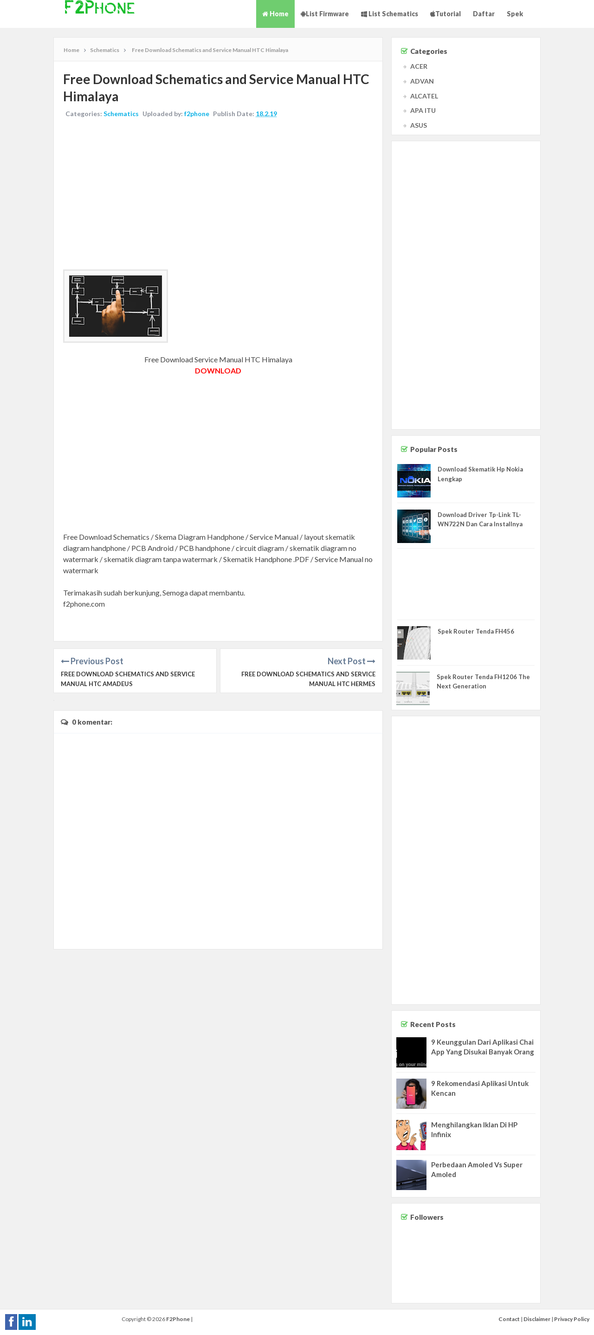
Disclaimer (536, 1318)
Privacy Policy (571, 1318)
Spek (515, 14)
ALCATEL (424, 96)
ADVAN (422, 81)
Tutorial (445, 14)
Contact (509, 1318)
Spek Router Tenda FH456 (476, 631)
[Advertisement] (218, 195)
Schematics (121, 114)
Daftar (484, 14)
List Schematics (389, 14)
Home (275, 14)
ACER (418, 66)
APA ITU (423, 110)
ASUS (418, 125)
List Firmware (325, 14)
